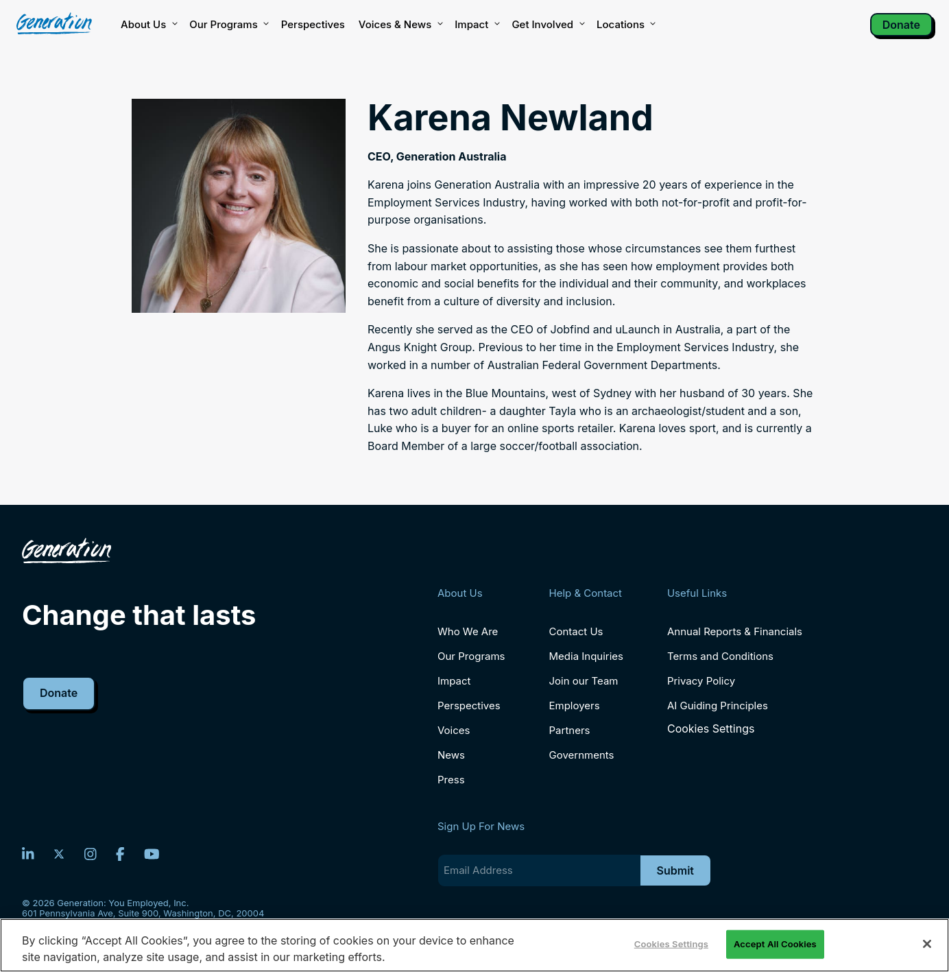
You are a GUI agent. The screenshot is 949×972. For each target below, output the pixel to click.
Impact (476, 24)
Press (451, 779)
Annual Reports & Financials (734, 631)
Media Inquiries (586, 656)
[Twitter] (58, 854)
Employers (574, 705)
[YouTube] (152, 854)
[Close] (927, 944)
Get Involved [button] (547, 24)
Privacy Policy (701, 680)
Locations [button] (625, 24)
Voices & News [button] (400, 24)
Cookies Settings (710, 728)
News (451, 754)
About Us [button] (148, 24)
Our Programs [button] (228, 24)
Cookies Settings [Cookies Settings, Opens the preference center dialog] (671, 943)
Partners (569, 730)
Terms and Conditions (720, 656)
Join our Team (583, 680)
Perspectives (313, 24)
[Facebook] (120, 854)
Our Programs (471, 656)
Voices (453, 730)
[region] (474, 945)
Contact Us (576, 631)
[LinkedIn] (28, 854)
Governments (581, 754)
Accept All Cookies (775, 943)
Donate (901, 25)
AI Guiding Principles (717, 705)
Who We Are (467, 631)
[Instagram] (90, 854)
